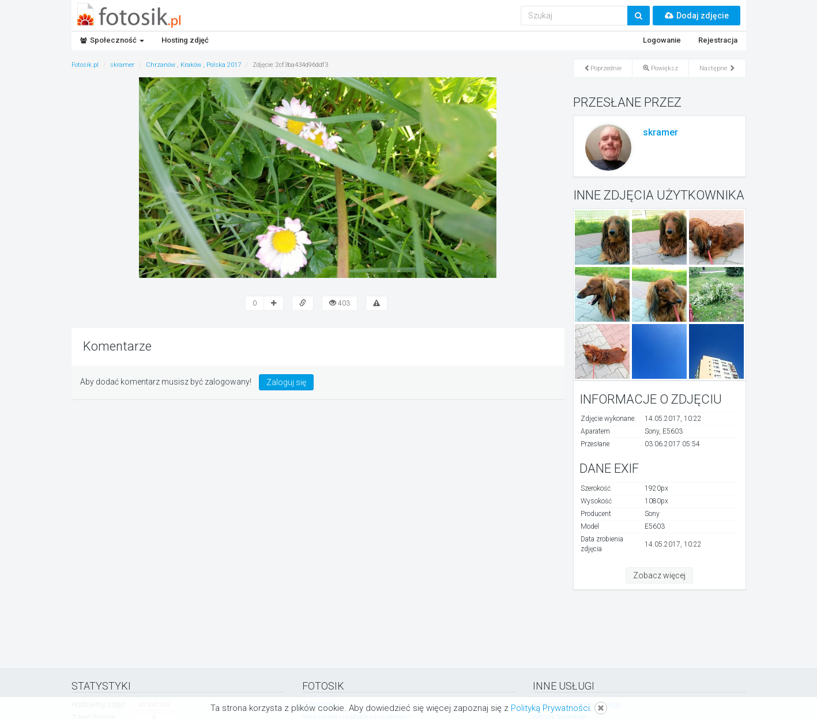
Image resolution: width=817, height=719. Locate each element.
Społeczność (112, 40)
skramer (660, 132)
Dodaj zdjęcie (696, 15)
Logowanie (662, 40)
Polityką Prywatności (550, 708)
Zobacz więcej (659, 575)
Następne (717, 68)
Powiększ (660, 68)
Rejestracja (717, 40)
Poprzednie (603, 68)
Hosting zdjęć (185, 40)
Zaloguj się (286, 382)
